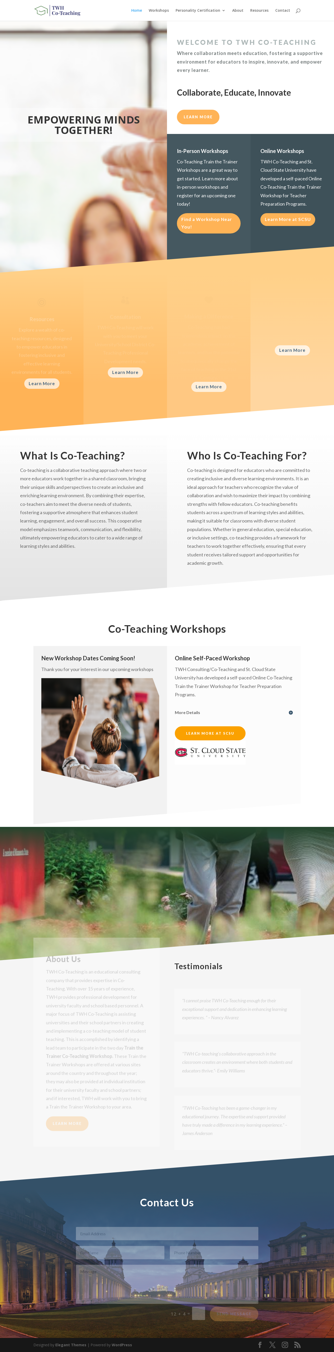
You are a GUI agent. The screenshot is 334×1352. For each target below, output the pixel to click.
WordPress (122, 1344)
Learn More (42, 383)
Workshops (159, 11)
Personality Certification (198, 11)
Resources (259, 11)
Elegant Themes (70, 1344)
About (237, 11)
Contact (282, 11)
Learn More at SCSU (288, 219)
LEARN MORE (198, 117)
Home (136, 11)
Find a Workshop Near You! (206, 223)
